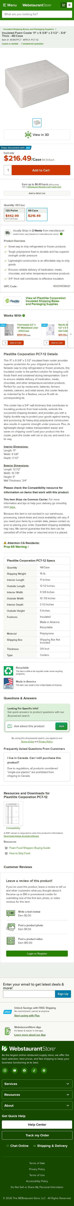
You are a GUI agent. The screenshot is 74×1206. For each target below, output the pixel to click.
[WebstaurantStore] (37, 1048)
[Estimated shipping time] (61, 234)
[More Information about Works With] (23, 315)
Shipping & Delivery (50, 1146)
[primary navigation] (10, 5)
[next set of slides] (71, 334)
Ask (61, 726)
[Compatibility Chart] (13, 815)
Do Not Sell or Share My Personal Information (37, 1187)
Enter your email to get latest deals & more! (33, 986)
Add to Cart (15, 342)
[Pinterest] (44, 1071)
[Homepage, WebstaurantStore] (37, 5)
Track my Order (37, 1135)
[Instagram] (5, 1071)
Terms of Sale (37, 1163)
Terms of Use (27, 741)
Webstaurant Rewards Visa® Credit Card (44, 187)
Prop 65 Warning (15, 546)
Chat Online (18, 1146)
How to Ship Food (30, 853)
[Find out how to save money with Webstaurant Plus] (3, 325)
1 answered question (32, 43)
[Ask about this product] (37, 726)
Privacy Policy (46, 741)
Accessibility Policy (37, 1181)
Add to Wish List (37, 193)
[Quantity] (8, 170)
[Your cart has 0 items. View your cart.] (66, 5)
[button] (37, 122)
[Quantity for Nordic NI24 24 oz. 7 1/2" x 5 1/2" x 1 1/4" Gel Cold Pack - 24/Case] (46, 343)
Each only (9, 153)
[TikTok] (34, 1071)
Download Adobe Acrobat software (21, 836)
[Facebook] (24, 1071)
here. (13, 507)
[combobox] (37, 14)
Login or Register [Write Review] (37, 953)
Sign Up (63, 994)
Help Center (37, 1124)
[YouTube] (15, 1071)
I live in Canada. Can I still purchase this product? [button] (34, 760)
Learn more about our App (30, 1034)
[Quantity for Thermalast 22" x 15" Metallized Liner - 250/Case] (5, 343)
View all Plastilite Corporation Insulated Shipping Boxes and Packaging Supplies (46, 301)
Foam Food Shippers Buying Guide (39, 847)
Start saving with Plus (27, 1015)
